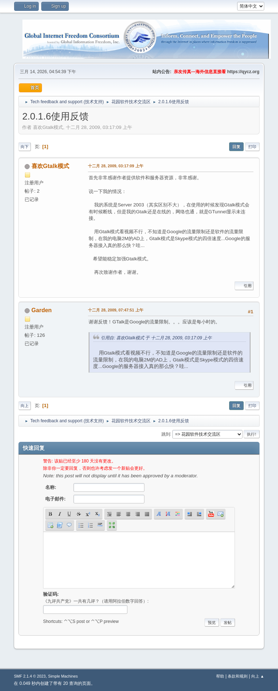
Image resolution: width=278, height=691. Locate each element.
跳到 (165, 433)
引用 (244, 286)
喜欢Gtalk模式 (50, 166)
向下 (25, 147)
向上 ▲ (257, 676)
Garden (41, 310)
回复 (236, 147)
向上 (25, 405)
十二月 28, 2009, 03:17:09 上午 (115, 166)
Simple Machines (63, 676)
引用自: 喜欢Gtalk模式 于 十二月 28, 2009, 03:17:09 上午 (156, 337)
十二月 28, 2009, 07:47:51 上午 (115, 310)
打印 (252, 147)
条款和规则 (238, 676)
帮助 (220, 676)
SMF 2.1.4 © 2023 (30, 676)
